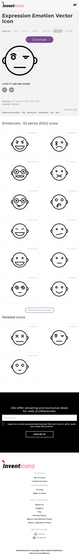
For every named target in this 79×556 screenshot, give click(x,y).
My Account (39, 477)
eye (52, 113)
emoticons (32, 113)
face (58, 113)
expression (43, 113)
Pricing (39, 489)
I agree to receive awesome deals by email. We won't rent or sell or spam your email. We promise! (41, 425)
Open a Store (39, 493)
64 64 (35, 31)
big (23, 113)
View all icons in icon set (39, 310)
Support (39, 508)
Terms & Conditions (39, 553)
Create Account (39, 481)
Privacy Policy (39, 515)
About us (39, 504)
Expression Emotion (11, 113)
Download (32, 133)
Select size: (6, 31)
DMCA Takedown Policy (39, 522)
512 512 (69, 31)
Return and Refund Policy (39, 519)
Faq (39, 512)
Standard (15, 104)
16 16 (15, 31)
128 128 (46, 31)
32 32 (25, 31)
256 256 (57, 31)
